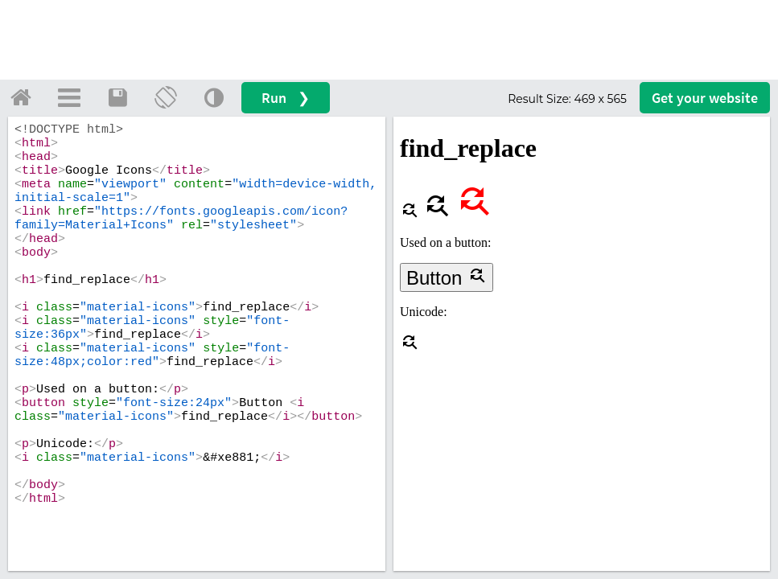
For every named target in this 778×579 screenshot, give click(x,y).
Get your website (705, 97)
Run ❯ (285, 97)
